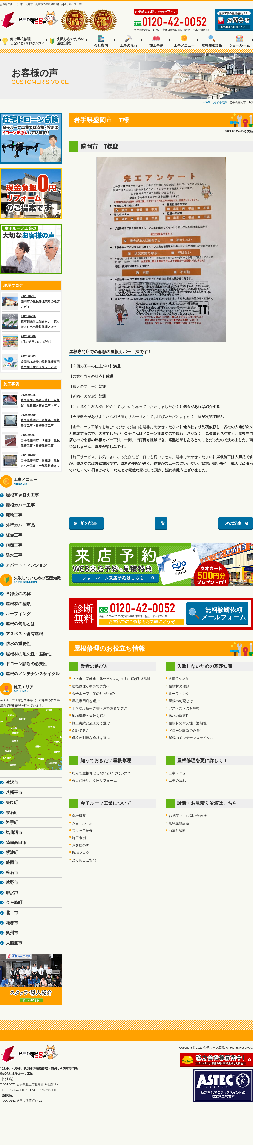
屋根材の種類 (179, 686)
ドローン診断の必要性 (186, 730)
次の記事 (233, 523)
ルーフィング (179, 693)
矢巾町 (12, 802)
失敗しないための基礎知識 (67, 41)
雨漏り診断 (177, 830)
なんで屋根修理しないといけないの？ (101, 773)
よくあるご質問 (84, 860)
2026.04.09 (31, 420)
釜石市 (12, 872)
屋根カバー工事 (20, 505)
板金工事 (14, 535)
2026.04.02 (31, 460)
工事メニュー (184, 41)
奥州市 (12, 932)
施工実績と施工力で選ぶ (91, 723)
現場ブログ (80, 853)
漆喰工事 (14, 515)
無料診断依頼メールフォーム (217, 613)
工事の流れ (128, 41)
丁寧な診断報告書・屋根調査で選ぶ (99, 708)
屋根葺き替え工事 (22, 495)
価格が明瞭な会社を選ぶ (91, 738)
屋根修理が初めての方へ (91, 686)
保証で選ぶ (80, 730)
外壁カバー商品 (20, 525)
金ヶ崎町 (14, 902)
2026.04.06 (31, 342)
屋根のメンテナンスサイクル (191, 738)
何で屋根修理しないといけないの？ (23, 41)
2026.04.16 (31, 400)
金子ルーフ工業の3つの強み (93, 693)
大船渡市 (14, 943)
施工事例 (156, 41)
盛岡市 (12, 862)
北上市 (12, 912)
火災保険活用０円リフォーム (94, 780)
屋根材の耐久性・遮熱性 (188, 723)
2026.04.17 (31, 301)
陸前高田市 (16, 842)
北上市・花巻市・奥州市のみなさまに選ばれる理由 (111, 679)
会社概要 (79, 816)
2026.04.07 (31, 440)
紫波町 (12, 852)
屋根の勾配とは (181, 701)
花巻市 (12, 923)
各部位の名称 (179, 679)
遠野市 (12, 882)
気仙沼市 (14, 832)
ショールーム (239, 41)
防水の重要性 (179, 716)
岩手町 (12, 822)
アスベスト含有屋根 (184, 708)
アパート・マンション (26, 565)
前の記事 (88, 523)
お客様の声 (80, 845)
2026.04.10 (31, 321)
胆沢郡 (12, 892)
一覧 (161, 523)
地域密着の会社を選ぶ (89, 716)
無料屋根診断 (211, 41)
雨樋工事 (14, 545)
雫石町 (12, 812)
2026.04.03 (31, 362)
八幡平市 (14, 792)
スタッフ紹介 (82, 830)
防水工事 (14, 555)
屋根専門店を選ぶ (86, 701)
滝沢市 (12, 782)
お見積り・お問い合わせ (188, 816)
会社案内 (101, 41)
